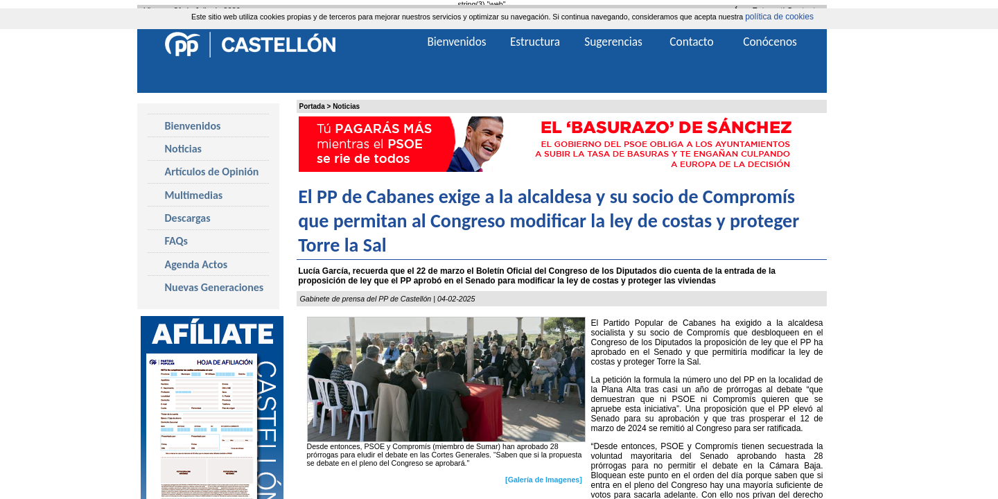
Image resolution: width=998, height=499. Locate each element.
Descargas (188, 218)
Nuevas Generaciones (214, 287)
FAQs (176, 240)
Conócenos (770, 41)
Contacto (691, 41)
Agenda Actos (196, 264)
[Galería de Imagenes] (543, 479)
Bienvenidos (193, 125)
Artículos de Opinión (212, 171)
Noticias (346, 106)
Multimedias (194, 195)
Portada (312, 106)
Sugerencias (613, 41)
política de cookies (779, 16)
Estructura (535, 41)
